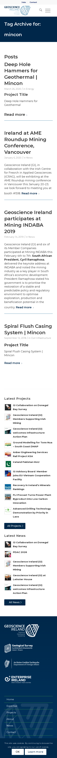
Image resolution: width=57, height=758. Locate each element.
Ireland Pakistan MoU (26, 462)
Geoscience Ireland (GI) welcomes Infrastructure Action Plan (29, 432)
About (10, 719)
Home (10, 699)
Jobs (24, 2)
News (29, 157)
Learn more (35, 751)
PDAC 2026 (20, 552)
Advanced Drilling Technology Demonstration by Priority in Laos (32, 512)
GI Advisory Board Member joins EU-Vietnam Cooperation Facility (31, 475)
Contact (33, 2)
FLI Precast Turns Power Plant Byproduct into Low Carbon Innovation (32, 498)
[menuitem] (24, 2)
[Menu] (47, 10)
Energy (30, 89)
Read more (16, 114)
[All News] (14, 602)
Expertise (12, 705)
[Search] (39, 10)
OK (18, 751)
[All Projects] (14, 526)
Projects (11, 712)
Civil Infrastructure (41, 338)
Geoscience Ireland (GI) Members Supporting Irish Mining (29, 419)
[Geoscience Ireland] (23, 10)
